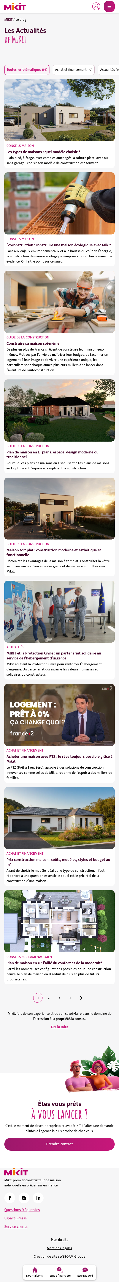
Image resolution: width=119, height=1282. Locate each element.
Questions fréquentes (22, 1210)
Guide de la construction (27, 337)
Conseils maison (20, 146)
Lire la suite (59, 1027)
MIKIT (8, 20)
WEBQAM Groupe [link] (72, 1257)
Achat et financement (24, 750)
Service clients (15, 1227)
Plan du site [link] (59, 1240)
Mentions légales (59, 1248)
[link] (9, 1197)
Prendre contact (59, 1144)
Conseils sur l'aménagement (30, 957)
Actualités (15, 647)
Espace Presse (15, 1218)
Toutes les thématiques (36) (27, 70)
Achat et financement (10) (73, 70)
